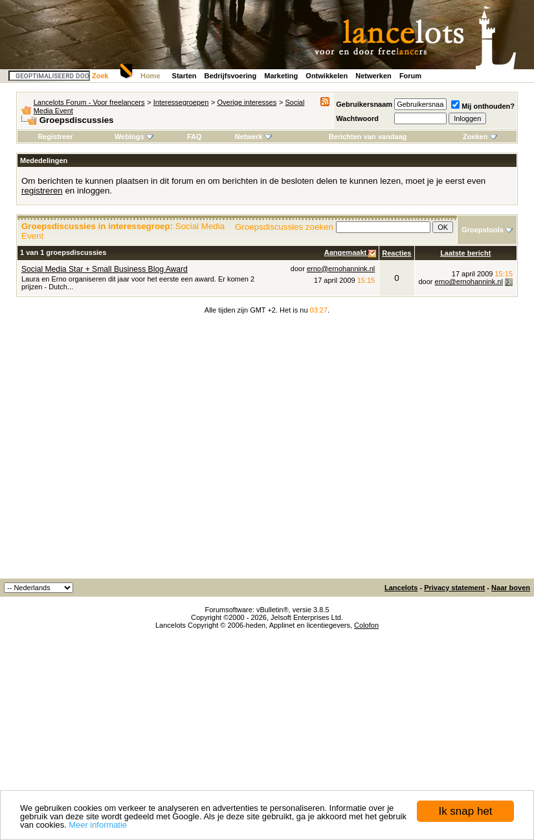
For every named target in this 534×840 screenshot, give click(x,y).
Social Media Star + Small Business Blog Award (104, 269)
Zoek (100, 76)
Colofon (366, 625)
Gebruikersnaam (364, 104)
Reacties (396, 253)
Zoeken (480, 136)
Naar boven (510, 587)
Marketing (281, 76)
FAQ (194, 136)
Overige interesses (247, 102)
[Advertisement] (121, 450)
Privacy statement (454, 587)
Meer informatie (98, 825)
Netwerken (373, 76)
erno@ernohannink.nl (341, 268)
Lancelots (400, 587)
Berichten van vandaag (367, 136)
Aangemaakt (346, 252)
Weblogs (134, 136)
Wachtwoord (357, 118)
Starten (184, 76)
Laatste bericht (465, 253)
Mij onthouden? (483, 106)
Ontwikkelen (327, 76)
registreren (42, 190)
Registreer (55, 136)
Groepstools (483, 230)
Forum (410, 76)
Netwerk (253, 136)
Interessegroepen (181, 102)
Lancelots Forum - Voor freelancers (89, 102)
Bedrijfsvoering (231, 76)
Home (150, 76)
